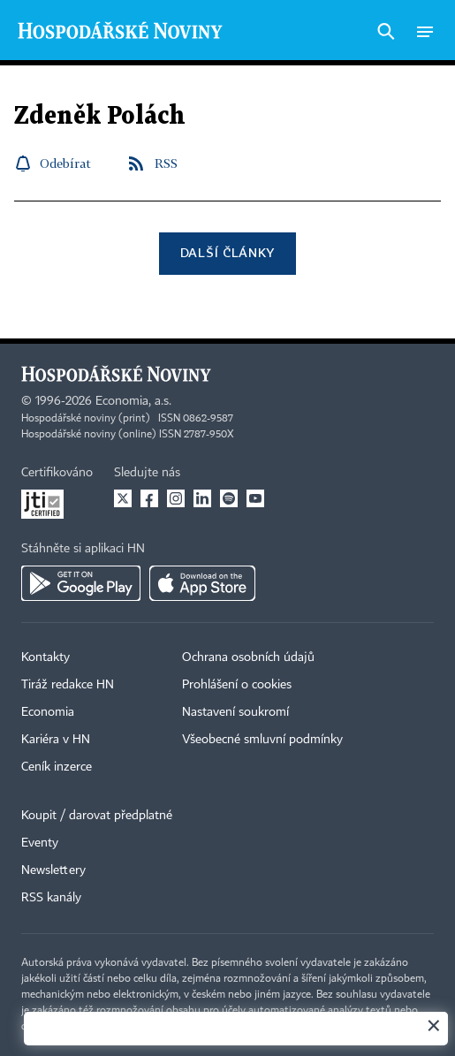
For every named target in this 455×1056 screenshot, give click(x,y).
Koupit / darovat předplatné (96, 815)
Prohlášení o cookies (237, 685)
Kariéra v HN (55, 739)
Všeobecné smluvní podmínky (262, 739)
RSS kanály (51, 898)
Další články (227, 252)
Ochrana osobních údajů (248, 657)
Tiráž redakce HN (67, 685)
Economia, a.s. (133, 401)
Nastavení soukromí (235, 712)
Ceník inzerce (56, 767)
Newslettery (53, 870)
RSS (166, 163)
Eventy (39, 843)
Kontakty (45, 657)
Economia (47, 712)
